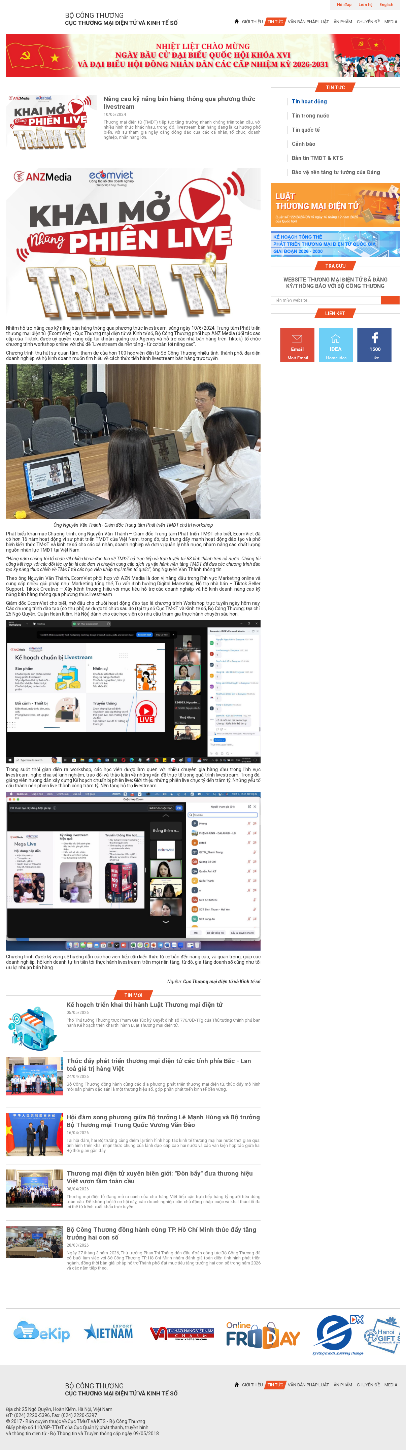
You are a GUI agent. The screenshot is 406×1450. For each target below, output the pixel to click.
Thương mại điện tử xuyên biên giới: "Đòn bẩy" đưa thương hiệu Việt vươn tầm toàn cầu (160, 1177)
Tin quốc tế (306, 130)
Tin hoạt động (309, 101)
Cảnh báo (303, 144)
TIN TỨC (275, 21)
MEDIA (391, 21)
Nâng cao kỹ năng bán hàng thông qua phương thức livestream (180, 102)
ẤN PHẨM (343, 21)
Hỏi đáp (344, 4)
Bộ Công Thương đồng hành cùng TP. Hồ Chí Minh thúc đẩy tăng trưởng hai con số (161, 1233)
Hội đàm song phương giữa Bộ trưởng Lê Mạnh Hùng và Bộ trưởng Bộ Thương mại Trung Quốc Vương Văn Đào (163, 1121)
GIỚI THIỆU (252, 21)
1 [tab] (203, 71)
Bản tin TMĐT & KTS (317, 158)
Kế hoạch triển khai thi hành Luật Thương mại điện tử (145, 1005)
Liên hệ (365, 4)
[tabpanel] (203, 55)
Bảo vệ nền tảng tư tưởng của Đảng (336, 172)
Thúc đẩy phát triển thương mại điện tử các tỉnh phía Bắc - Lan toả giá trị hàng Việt (159, 1065)
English (386, 4)
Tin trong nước (310, 115)
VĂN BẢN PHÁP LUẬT (308, 21)
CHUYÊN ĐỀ (368, 21)
